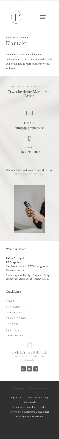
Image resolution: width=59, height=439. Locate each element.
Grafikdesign (16, 306)
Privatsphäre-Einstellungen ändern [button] (29, 406)
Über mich (14, 329)
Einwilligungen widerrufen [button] (29, 416)
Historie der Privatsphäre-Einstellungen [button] (29, 411)
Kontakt (12, 324)
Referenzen (15, 335)
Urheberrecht (29, 402)
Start (10, 301)
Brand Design (17, 318)
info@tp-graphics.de (29, 128)
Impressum (16, 397)
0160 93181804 (29, 152)
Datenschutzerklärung (29, 174)
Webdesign (14, 312)
